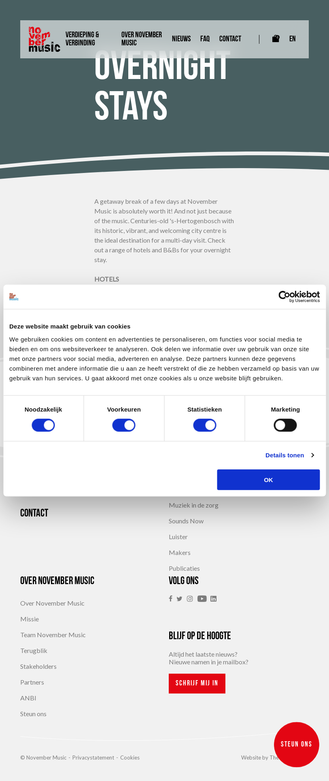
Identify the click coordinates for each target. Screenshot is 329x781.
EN (292, 39)
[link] (172, 599)
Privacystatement (93, 757)
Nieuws (181, 39)
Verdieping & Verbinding (82, 39)
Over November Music (141, 39)
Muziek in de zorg (194, 505)
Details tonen (284, 455)
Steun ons (33, 713)
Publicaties (184, 568)
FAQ (205, 39)
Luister (178, 536)
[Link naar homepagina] (44, 39)
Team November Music (53, 634)
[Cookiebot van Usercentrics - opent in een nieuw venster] (284, 297)
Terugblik (33, 650)
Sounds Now (186, 521)
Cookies (130, 757)
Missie (29, 619)
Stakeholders (38, 666)
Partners (32, 682)
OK (268, 479)
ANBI (28, 698)
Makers (180, 552)
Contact (230, 39)
